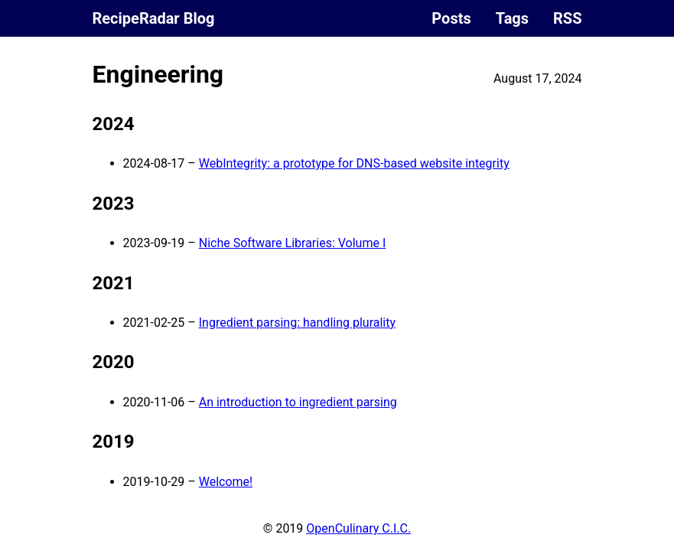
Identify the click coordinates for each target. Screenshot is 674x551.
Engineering (158, 74)
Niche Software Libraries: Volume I (292, 243)
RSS (567, 18)
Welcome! (225, 481)
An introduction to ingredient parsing (298, 402)
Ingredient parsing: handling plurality (297, 322)
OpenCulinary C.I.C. (358, 528)
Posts (450, 18)
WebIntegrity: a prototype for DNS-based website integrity (354, 163)
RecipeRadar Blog (154, 18)
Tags (512, 18)
